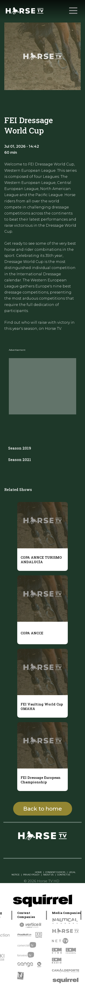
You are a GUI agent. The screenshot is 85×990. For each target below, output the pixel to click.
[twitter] (38, 848)
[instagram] (29, 848)
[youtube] (56, 848)
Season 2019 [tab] (19, 448)
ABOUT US (48, 874)
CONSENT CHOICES (55, 872)
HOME (38, 872)
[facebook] (47, 848)
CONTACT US (63, 874)
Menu (73, 8)
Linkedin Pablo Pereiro (20, 872)
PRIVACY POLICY (31, 874)
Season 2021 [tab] (19, 459)
